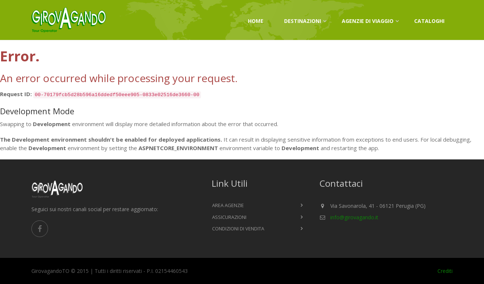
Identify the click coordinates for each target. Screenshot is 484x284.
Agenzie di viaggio (367, 20)
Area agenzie (228, 205)
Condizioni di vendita (238, 228)
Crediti (445, 270)
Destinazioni (302, 20)
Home (255, 20)
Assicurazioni (229, 217)
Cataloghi (429, 20)
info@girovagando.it (354, 217)
